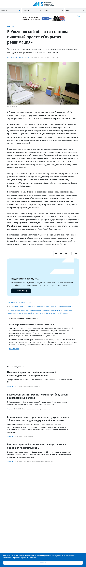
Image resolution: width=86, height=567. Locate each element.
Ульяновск (14, 302)
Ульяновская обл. (25, 302)
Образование (28, 436)
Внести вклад (21, 291)
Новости (10, 26)
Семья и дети (44, 58)
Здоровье (35, 58)
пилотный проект (17, 306)
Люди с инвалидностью (31, 386)
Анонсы (10, 409)
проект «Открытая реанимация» (61, 306)
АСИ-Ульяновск (12, 58)
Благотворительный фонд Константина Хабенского (49, 313)
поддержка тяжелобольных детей (36, 306)
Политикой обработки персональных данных (20, 558)
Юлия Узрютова (24, 58)
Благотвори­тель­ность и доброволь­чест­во (37, 409)
